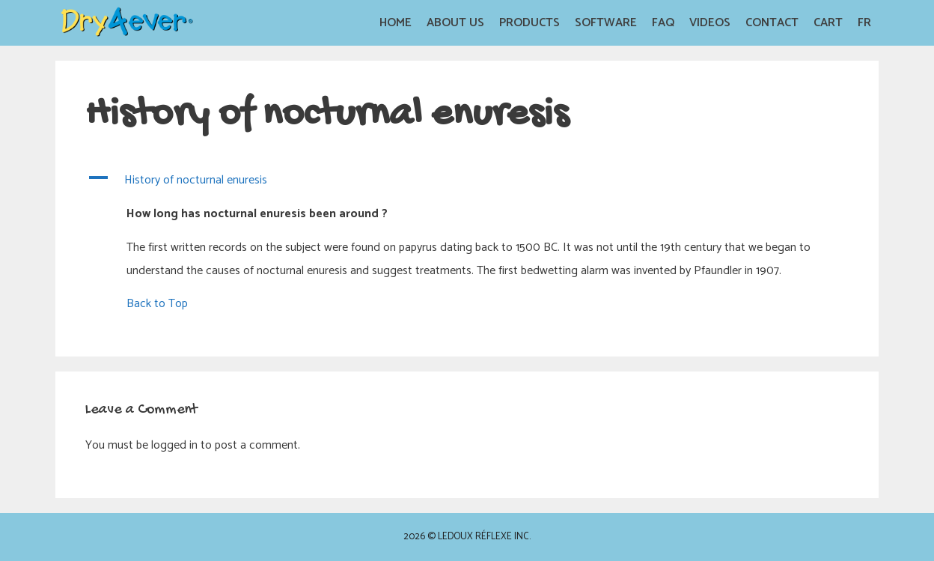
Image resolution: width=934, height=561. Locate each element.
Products (529, 23)
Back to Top (157, 304)
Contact (772, 23)
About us (455, 23)
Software (606, 23)
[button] (467, 180)
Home (395, 23)
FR (864, 23)
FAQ (663, 23)
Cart (828, 23)
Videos (709, 23)
